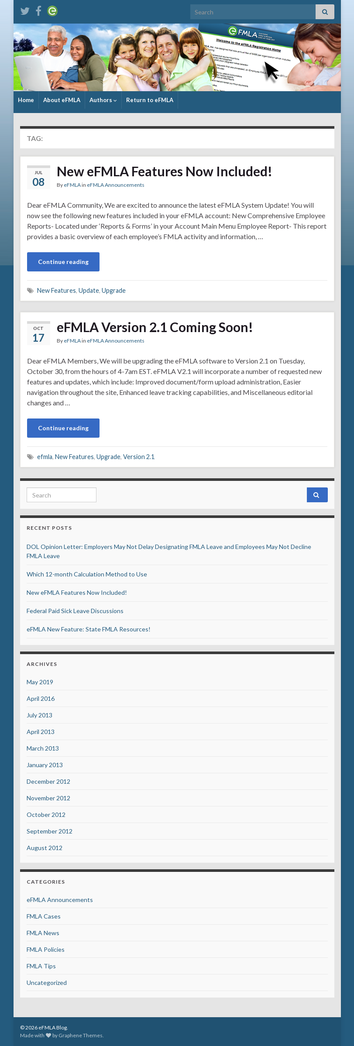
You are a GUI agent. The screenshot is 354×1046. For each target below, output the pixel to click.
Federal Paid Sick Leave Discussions (75, 610)
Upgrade (114, 290)
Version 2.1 (139, 456)
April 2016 (41, 698)
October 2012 (46, 814)
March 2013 (43, 748)
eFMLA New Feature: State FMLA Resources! (89, 629)
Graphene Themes (80, 1035)
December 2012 (48, 781)
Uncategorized (47, 982)
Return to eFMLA (149, 99)
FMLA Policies (46, 949)
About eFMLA (61, 99)
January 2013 (45, 764)
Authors (103, 99)
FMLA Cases (44, 916)
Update (89, 290)
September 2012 (49, 831)
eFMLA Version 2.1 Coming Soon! (155, 327)
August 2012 (44, 847)
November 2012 (48, 798)
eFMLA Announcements (115, 185)
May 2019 (40, 682)
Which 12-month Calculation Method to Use (87, 574)
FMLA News (43, 932)
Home (26, 99)
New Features (56, 290)
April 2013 (41, 731)
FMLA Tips (41, 966)
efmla (44, 456)
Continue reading (63, 261)
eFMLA (72, 185)
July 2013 (39, 715)
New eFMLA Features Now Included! (164, 171)
